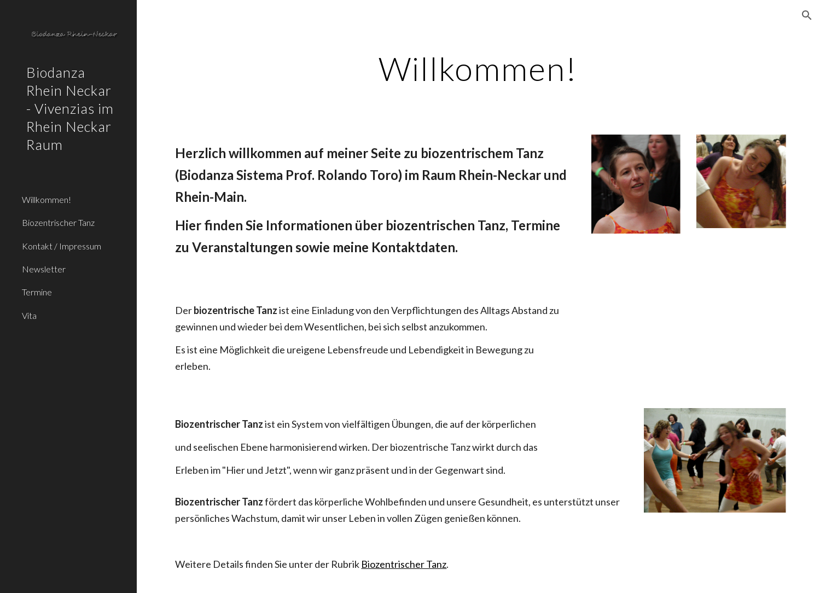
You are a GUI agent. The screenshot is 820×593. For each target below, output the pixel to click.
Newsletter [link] (44, 269)
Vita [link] (29, 315)
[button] (807, 15)
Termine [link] (37, 292)
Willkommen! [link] (46, 199)
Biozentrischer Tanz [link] (58, 222)
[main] (478, 68)
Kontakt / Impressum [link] (61, 246)
